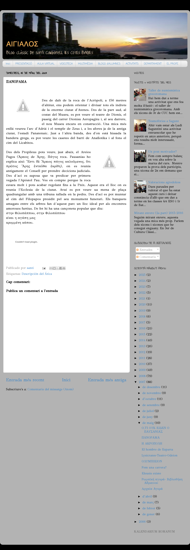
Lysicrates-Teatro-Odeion (159, 455)
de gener (149, 514)
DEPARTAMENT (153, 64)
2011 (142, 358)
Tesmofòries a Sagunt (163, 121)
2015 (142, 334)
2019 (142, 310)
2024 (143, 281)
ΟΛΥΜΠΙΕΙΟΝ (152, 461)
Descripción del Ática (37, 274)
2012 (142, 352)
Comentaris (146, 257)
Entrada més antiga (107, 379)
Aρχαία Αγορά (152, 489)
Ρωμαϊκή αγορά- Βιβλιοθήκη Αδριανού (162, 481)
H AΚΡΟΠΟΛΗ (152, 443)
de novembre (152, 393)
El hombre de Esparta (157, 449)
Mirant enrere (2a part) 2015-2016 (158, 213)
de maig (148, 423)
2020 (143, 304)
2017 (142, 322)
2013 (142, 346)
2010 (142, 364)
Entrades (144, 250)
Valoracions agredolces (164, 182)
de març (148, 502)
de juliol (148, 411)
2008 (143, 376)
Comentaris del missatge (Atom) (50, 389)
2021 (142, 298)
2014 (142, 340)
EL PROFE (172, 64)
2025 (143, 275)
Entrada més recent (25, 379)
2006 (143, 522)
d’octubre (149, 399)
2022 (143, 292)
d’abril (147, 496)
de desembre (151, 387)
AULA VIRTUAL (45, 64)
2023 (143, 287)
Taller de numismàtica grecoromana (164, 92)
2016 (143, 328)
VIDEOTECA (66, 64)
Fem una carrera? (154, 467)
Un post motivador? (162, 151)
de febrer (149, 508)
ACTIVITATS (132, 64)
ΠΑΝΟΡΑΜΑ (151, 437)
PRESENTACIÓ (23, 64)
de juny (148, 417)
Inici (8, 64)
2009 (143, 370)
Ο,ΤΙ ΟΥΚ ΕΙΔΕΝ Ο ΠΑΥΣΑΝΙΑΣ (155, 430)
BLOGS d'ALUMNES (109, 64)
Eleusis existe (151, 473)
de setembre (151, 405)
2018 (142, 316)
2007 (142, 382)
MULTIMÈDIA (85, 64)
